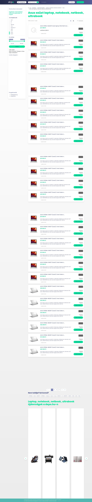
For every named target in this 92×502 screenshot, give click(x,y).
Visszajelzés (43, 2)
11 (59, 389)
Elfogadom (65, 500)
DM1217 (38, 396)
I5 (11, 21)
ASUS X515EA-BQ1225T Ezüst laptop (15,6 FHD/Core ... (54, 26)
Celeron (48, 396)
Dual (52, 396)
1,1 (62, 396)
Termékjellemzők (13, 17)
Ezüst (12, 33)
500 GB (12, 24)
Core (55, 396)
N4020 (59, 396)
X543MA (30, 396)
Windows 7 (13, 27)
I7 (11, 23)
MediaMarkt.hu (14, 94)
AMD (12, 29)
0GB (79, 396)
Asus (12, 32)
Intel (12, 30)
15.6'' (12, 20)
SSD (76, 396)
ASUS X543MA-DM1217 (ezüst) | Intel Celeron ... (52, 40)
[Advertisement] (17, 73)
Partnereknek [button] (80, 2)
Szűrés (17, 46)
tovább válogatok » (13, 55)
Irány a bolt (78, 35)
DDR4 (70, 396)
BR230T (65, 396)
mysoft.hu (13, 96)
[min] (12, 44)
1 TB (11, 26)
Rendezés (80, 20)
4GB (73, 396)
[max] (21, 44)
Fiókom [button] (71, 2)
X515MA (43, 396)
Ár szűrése (11, 37)
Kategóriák (19, 2)
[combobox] (32, 2)
